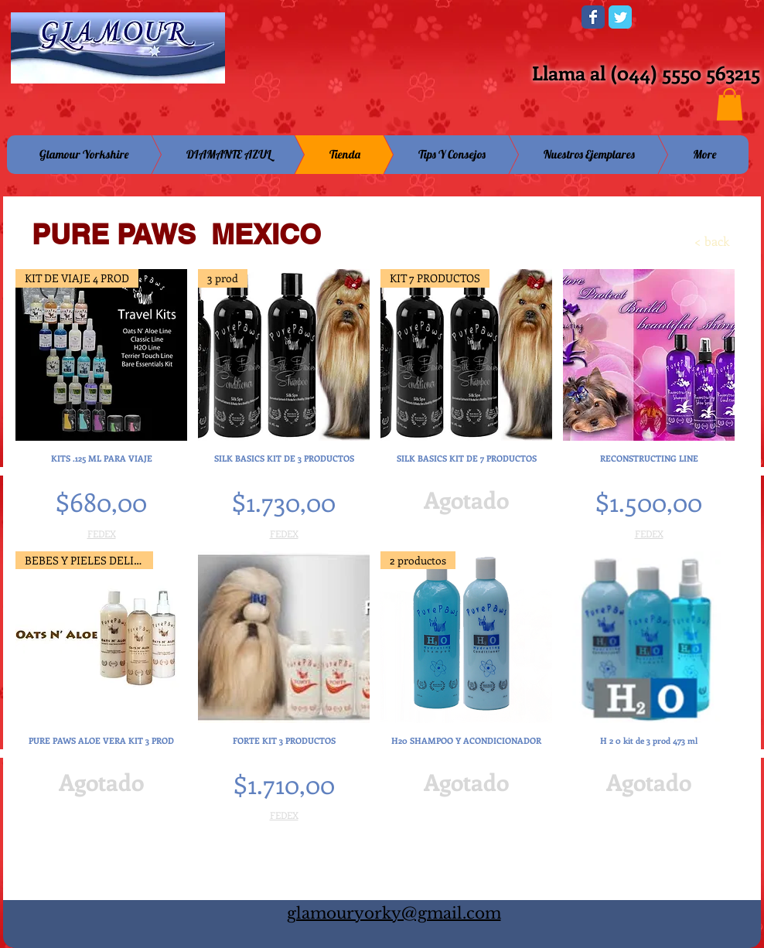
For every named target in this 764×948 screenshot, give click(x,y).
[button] (729, 104)
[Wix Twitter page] (620, 17)
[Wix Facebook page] (593, 17)
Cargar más (375, 863)
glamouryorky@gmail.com (394, 913)
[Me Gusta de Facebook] (474, 21)
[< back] (685, 241)
